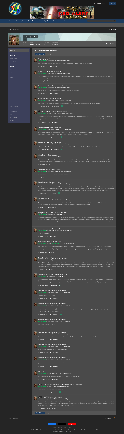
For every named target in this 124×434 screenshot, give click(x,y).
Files (11, 114)
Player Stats (47, 21)
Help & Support (70, 113)
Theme (54, 427)
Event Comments (14, 84)
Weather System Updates (48, 155)
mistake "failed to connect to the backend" (52, 111)
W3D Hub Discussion (66, 230)
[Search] (94, 21)
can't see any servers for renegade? (49, 229)
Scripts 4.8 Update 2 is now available (49, 241)
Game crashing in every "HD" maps (49, 128)
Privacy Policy (62, 427)
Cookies (70, 427)
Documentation (57, 21)
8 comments (55, 137)
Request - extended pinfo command (49, 71)
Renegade (67, 60)
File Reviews (13, 120)
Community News (60, 214)
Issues (11, 103)
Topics (11, 69)
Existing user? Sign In (100, 3)
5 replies (55, 122)
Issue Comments (14, 106)
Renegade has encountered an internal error (52, 291)
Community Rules (20, 21)
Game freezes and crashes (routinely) (50, 169)
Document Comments (15, 95)
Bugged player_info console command (50, 59)
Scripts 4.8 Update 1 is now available (52, 274)
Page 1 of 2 (50, 54)
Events (11, 80)
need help (41, 372)
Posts (11, 72)
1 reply (51, 252)
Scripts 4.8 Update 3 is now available (52, 213)
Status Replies (13, 61)
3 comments (52, 177)
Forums (11, 21)
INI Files (60, 157)
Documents (12, 92)
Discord (30, 21)
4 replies (53, 236)
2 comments (54, 93)
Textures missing (43, 198)
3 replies (55, 379)
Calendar (38, 21)
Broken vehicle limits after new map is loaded (52, 86)
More (75, 21)
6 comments (52, 207)
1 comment (53, 66)
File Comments (13, 117)
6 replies (54, 392)
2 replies (54, 285)
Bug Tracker (67, 21)
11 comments (54, 298)
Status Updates (13, 58)
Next (40, 54)
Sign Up (113, 3)
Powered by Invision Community (62, 431)
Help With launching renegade (52, 397)
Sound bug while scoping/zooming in (49, 98)
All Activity (12, 50)
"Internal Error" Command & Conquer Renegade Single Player (62, 384)
